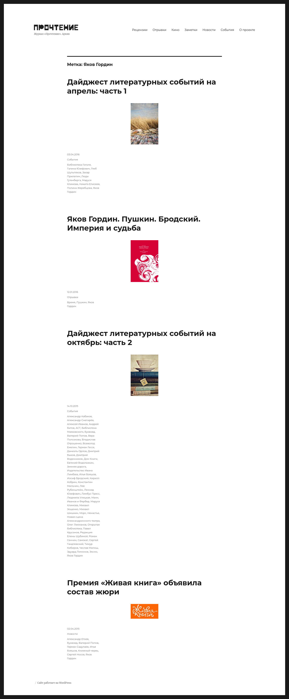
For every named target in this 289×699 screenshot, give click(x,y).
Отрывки (159, 30)
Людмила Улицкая (78, 497)
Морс (82, 512)
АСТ (78, 427)
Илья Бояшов (87, 474)
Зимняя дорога (76, 466)
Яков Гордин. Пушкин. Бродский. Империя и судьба (133, 223)
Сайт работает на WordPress (54, 682)
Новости (209, 30)
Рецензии (139, 30)
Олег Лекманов (76, 524)
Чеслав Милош (88, 547)
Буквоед (90, 431)
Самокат (83, 540)
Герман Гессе (86, 447)
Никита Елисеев (89, 184)
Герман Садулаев (78, 646)
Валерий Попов (77, 435)
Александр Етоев (77, 638)
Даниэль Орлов (77, 451)
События (227, 30)
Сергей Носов (76, 654)
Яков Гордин (75, 555)
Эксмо (93, 551)
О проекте (247, 30)
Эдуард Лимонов (77, 551)
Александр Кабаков (79, 416)
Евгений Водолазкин (80, 462)
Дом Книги (91, 458)
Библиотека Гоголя (79, 164)
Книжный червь (88, 650)
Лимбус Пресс (90, 493)
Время (71, 302)
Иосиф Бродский (78, 478)
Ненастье (93, 512)
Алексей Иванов (77, 424)
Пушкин (81, 302)
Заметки (191, 30)
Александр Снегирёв (80, 420)
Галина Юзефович (78, 168)
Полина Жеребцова (79, 187)
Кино (175, 30)
